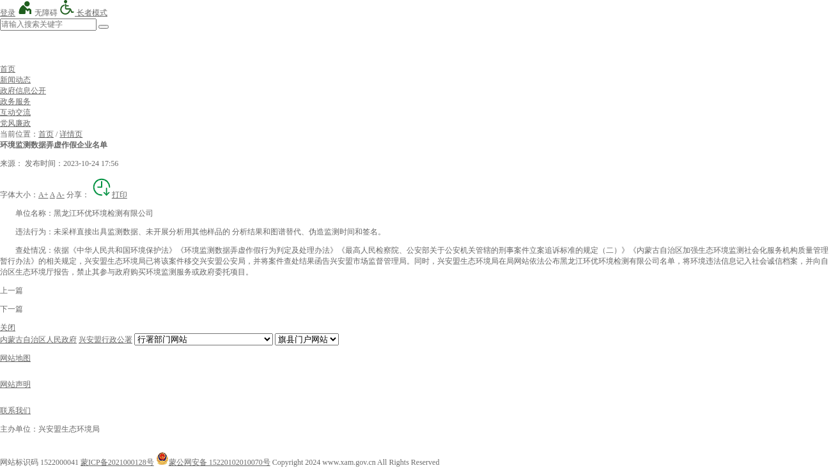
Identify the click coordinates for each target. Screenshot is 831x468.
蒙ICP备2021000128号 (117, 462)
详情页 (70, 134)
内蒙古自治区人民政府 (38, 339)
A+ (43, 194)
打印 (109, 194)
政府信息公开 (23, 90)
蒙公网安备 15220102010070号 (213, 462)
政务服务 (15, 101)
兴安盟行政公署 (105, 339)
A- (60, 194)
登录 (7, 12)
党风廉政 (15, 123)
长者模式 (83, 12)
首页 (7, 68)
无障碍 (37, 12)
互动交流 (15, 112)
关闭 (7, 327)
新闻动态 (15, 79)
